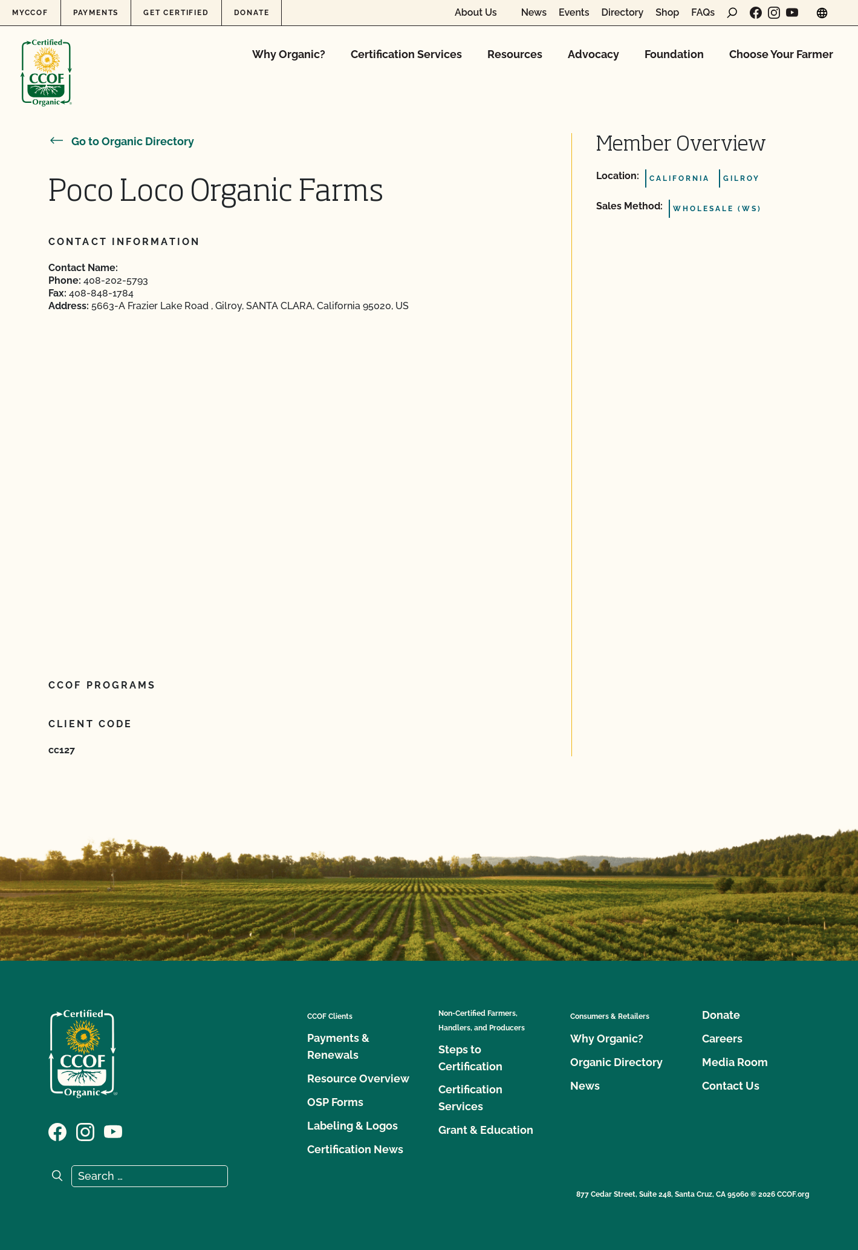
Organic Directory (616, 1062)
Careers (722, 1038)
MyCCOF (30, 12)
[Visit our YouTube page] (792, 13)
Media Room (735, 1062)
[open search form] (732, 12)
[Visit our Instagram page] (774, 13)
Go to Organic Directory (121, 141)
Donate (252, 12)
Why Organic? (288, 54)
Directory (623, 12)
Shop (667, 12)
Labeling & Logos (352, 1125)
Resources (514, 54)
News (534, 12)
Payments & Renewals (338, 1046)
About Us (476, 12)
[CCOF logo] (46, 60)
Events (574, 12)
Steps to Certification (470, 1058)
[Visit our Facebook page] (756, 13)
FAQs (703, 12)
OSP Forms (335, 1102)
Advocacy (593, 54)
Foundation (674, 54)
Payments (96, 12)
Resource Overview (358, 1078)
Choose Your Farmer (781, 54)
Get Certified (176, 12)
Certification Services (406, 54)
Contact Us (730, 1085)
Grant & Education (485, 1130)
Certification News (355, 1149)
